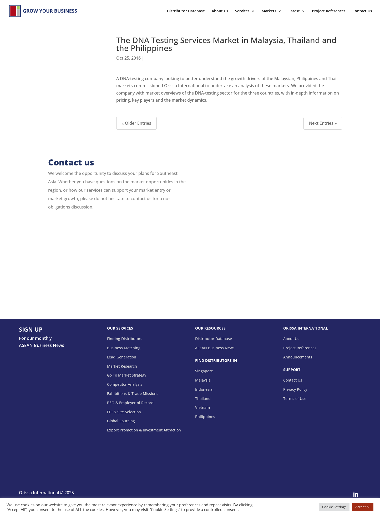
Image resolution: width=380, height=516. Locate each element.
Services (242, 11)
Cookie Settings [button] (334, 506)
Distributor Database (186, 11)
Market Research (122, 366)
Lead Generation (121, 357)
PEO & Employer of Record (130, 403)
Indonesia (203, 389)
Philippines (205, 417)
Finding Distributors (124, 339)
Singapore (204, 371)
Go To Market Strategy (126, 375)
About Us (220, 11)
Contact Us (362, 11)
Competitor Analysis (124, 384)
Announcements (297, 357)
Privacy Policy (295, 389)
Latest (294, 11)
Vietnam (202, 407)
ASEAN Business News (215, 348)
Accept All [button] (362, 506)
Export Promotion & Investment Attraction (144, 430)
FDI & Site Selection (124, 412)
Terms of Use (294, 399)
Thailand (203, 399)
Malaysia (203, 380)
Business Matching (123, 348)
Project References (329, 11)
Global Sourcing (121, 421)
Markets (269, 11)
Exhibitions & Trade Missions (132, 394)
